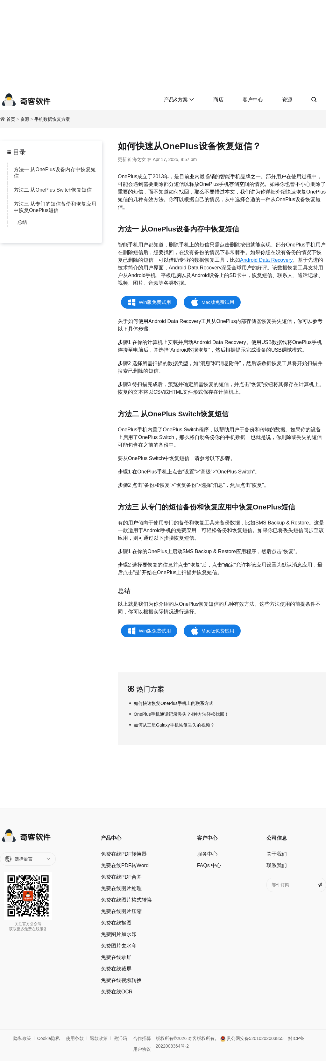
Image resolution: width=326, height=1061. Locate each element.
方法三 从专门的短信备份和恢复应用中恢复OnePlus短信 (55, 207)
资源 (287, 99)
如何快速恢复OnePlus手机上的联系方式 (173, 703)
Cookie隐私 (48, 1038)
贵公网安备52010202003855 (252, 1038)
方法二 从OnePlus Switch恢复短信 (53, 190)
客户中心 (253, 99)
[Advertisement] (163, 44)
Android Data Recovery (266, 260)
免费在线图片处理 (121, 888)
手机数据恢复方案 (52, 119)
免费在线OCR (117, 991)
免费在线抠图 (116, 923)
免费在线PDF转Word (125, 865)
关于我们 (276, 854)
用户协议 (142, 1049)
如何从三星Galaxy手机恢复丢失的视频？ (174, 725)
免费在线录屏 (116, 957)
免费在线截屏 (116, 968)
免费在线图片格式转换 (126, 900)
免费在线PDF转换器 (124, 854)
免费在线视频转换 (121, 980)
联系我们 (276, 865)
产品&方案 (179, 99)
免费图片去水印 (119, 945)
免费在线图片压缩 (121, 911)
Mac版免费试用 (218, 302)
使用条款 (75, 1038)
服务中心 (207, 854)
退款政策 (99, 1038)
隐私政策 (22, 1038)
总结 (22, 222)
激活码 (120, 1038)
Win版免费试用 (155, 302)
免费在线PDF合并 (121, 877)
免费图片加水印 (119, 934)
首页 (10, 119)
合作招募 (142, 1038)
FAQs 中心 (209, 865)
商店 (218, 99)
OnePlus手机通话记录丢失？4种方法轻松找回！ (181, 714)
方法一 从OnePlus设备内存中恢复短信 (55, 173)
